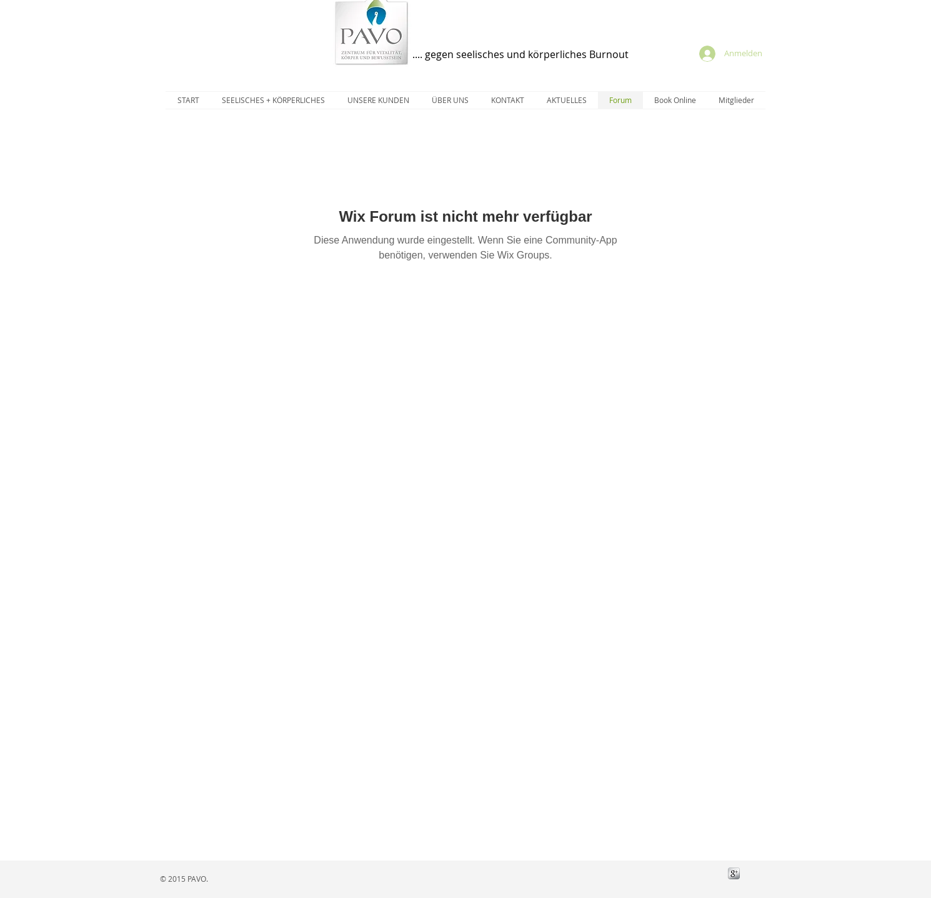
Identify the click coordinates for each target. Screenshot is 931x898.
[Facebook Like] (683, 873)
